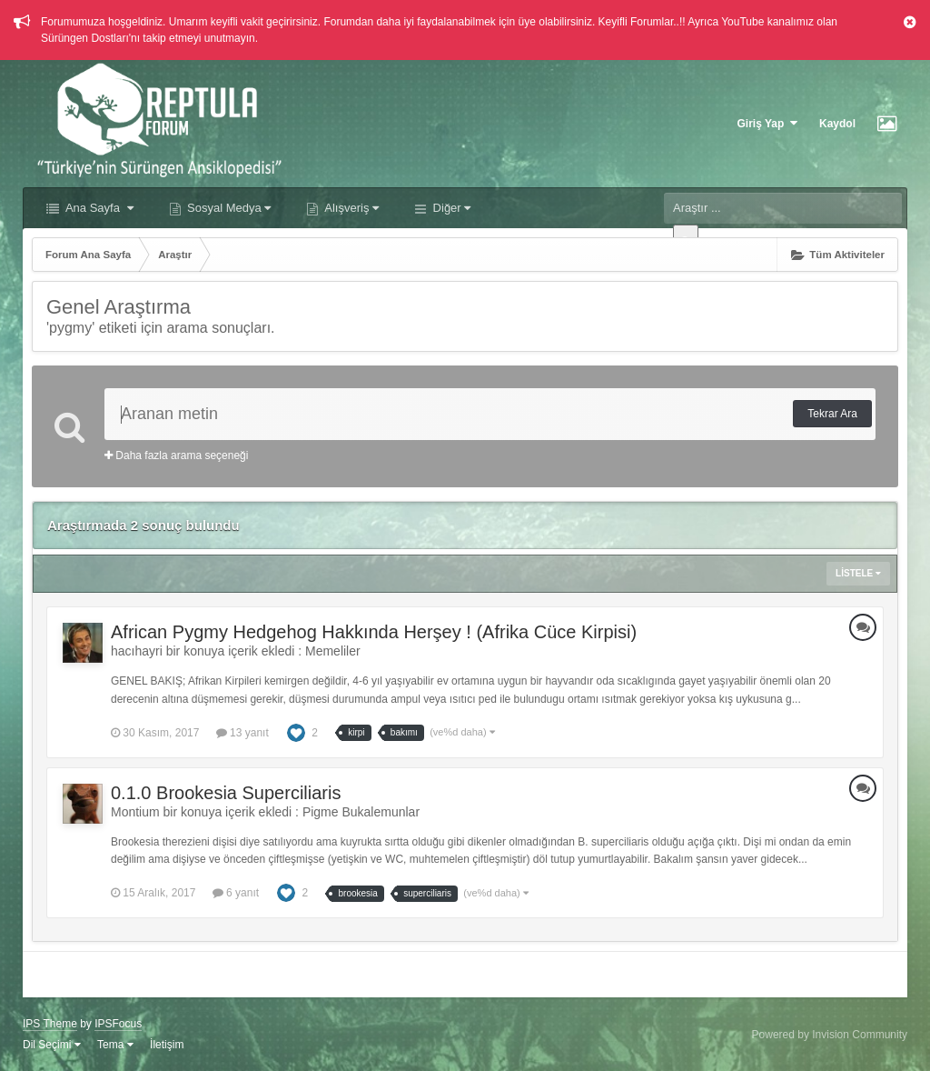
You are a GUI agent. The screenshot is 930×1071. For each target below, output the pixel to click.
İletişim (166, 1044)
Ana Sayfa (98, 208)
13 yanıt (242, 732)
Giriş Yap (767, 123)
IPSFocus (118, 1023)
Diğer (450, 208)
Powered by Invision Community (829, 1034)
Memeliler (333, 651)
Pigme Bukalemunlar (361, 812)
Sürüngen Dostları (85, 38)
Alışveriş (350, 208)
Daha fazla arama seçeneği (176, 455)
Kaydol (837, 123)
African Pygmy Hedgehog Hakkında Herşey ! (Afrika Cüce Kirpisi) (374, 632)
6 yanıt (236, 892)
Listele (858, 573)
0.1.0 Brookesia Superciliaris (226, 793)
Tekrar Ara (832, 413)
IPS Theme (50, 1023)
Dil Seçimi (52, 1044)
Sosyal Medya (228, 208)
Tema (115, 1044)
